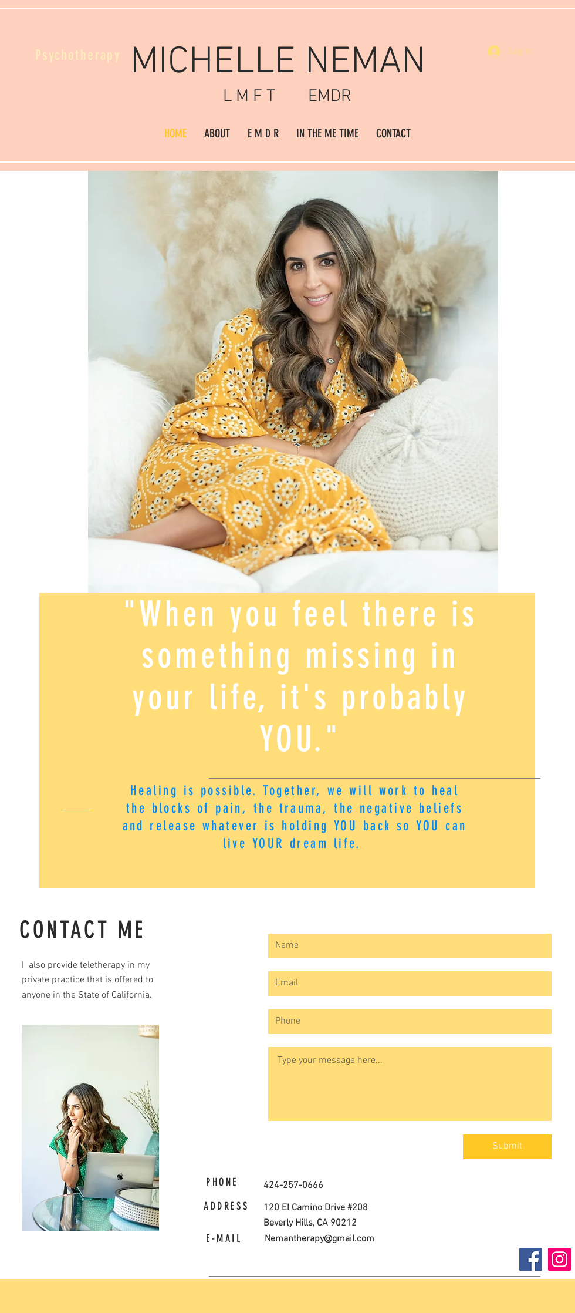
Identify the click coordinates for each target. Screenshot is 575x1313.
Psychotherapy (77, 55)
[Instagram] (559, 1259)
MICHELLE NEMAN (287, 63)
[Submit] (507, 1146)
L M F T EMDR (287, 96)
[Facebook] (530, 1259)
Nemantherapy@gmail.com (319, 1239)
